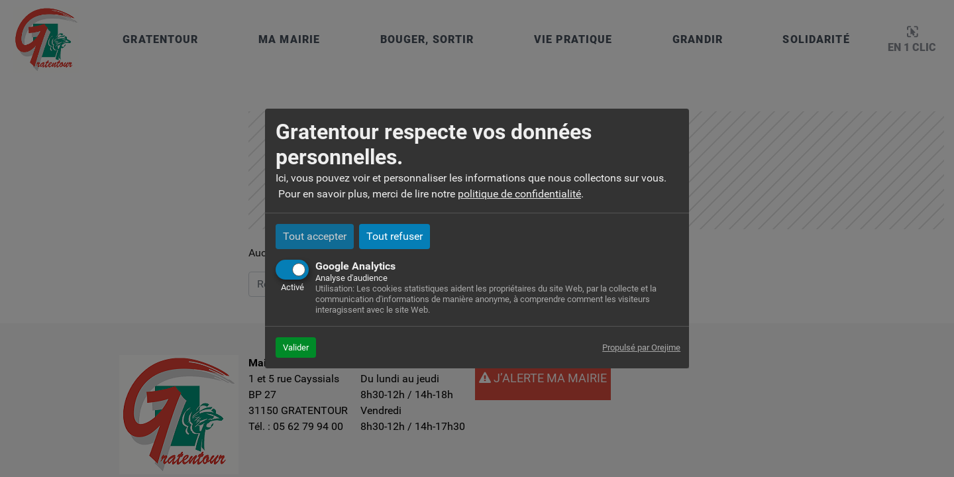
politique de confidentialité (519, 193)
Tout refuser (394, 236)
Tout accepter (314, 236)
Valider (296, 347)
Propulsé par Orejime (641, 347)
